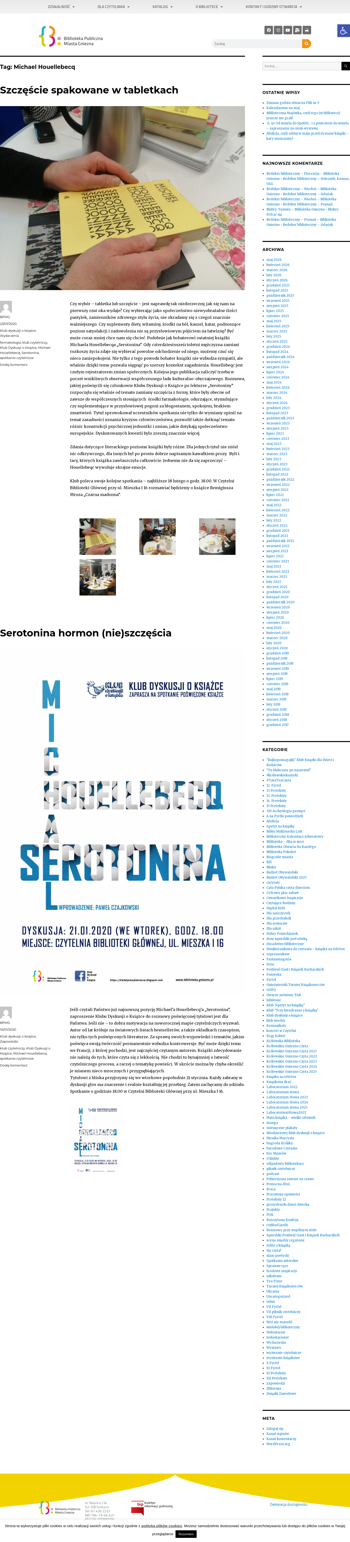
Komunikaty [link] (276, 1026)
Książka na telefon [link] (281, 1077)
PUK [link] (269, 1215)
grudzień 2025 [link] (277, 285)
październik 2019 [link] (279, 663)
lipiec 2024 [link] (275, 372)
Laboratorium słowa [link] (282, 1092)
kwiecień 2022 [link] (277, 510)
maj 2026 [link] (273, 260)
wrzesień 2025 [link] (277, 301)
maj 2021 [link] (273, 566)
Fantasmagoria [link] (278, 959)
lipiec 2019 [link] (274, 679)
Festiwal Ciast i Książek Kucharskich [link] (295, 969)
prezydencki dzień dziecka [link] (287, 1204)
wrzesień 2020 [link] (278, 607)
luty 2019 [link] (273, 704)
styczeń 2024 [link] (277, 403)
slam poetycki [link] (277, 1256)
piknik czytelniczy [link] (280, 1169)
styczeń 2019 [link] (276, 709)
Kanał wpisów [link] (277, 1434)
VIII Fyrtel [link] (274, 1317)
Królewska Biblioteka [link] (283, 1041)
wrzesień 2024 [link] (278, 362)
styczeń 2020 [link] (277, 648)
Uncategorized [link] (278, 1296)
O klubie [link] (272, 1158)
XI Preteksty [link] (276, 1373)
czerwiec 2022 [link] (277, 500)
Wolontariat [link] (275, 1332)
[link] (343, 30)
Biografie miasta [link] (279, 857)
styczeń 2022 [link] (277, 525)
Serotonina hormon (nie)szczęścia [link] (86, 633)
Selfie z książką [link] (278, 1245)
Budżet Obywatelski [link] (282, 872)
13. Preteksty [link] (276, 796)
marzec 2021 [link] (276, 577)
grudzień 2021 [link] (277, 531)
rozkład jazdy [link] (277, 1225)
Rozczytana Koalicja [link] (282, 1220)
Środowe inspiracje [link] (281, 1271)
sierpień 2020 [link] (277, 612)
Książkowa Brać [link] (278, 1082)
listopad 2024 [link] (277, 352)
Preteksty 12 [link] (276, 1199)
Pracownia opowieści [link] (283, 1194)
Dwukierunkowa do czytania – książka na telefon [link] (305, 949)
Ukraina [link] (272, 1291)
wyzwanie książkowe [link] (283, 1358)
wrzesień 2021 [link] (277, 546)
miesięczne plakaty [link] (282, 1128)
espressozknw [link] (277, 954)
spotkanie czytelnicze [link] (17, 358)
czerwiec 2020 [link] (277, 623)
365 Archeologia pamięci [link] (285, 811)
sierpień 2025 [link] (277, 306)
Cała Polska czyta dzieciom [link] (288, 888)
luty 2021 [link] (273, 582)
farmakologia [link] (10, 342)
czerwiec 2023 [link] (277, 439)
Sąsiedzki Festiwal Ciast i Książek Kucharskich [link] (303, 1235)
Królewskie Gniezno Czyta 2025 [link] (291, 1072)
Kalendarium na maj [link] (283, 108)
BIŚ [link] (269, 862)
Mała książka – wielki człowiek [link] (290, 1118)
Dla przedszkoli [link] (278, 918)
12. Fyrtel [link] (273, 785)
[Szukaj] (306, 43)
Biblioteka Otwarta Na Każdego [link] (291, 847)
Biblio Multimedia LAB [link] (284, 831)
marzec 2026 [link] (276, 270)
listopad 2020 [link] (277, 597)
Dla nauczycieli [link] (278, 913)
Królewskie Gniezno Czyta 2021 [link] (291, 1051)
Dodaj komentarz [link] (13, 365)
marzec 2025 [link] (276, 331)
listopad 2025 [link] (277, 290)
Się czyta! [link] (273, 1250)
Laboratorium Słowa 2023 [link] (287, 1097)
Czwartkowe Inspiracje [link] (284, 898)
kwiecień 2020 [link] (278, 633)
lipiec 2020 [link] (275, 617)
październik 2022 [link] (280, 479)
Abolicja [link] (272, 821)
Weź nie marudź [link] (279, 1322)
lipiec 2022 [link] (275, 495)
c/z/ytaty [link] (273, 883)
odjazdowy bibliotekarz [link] (285, 1164)
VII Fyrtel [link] (273, 1307)
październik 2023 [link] (280, 418)
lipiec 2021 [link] (274, 556)
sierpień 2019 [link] (277, 674)
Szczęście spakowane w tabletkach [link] (89, 90)
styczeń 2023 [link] (277, 464)
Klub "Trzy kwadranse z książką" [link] (292, 1010)
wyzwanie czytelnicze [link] (283, 1353)
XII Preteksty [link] (276, 1378)
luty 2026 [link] (273, 275)
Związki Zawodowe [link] (281, 1394)
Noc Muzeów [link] (276, 1153)
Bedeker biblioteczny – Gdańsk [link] (308, 194)
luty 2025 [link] (273, 336)
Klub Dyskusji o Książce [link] (18, 347)
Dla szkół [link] (273, 929)
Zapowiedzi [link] (9, 1041)
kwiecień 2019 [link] (277, 694)
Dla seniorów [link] (276, 923)
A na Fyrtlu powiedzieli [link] (284, 816)
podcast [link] (272, 1174)
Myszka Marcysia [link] (280, 1138)
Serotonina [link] (30, 353)
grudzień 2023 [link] (278, 408)
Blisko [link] (271, 867)
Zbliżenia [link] (273, 1388)
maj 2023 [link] (273, 444)
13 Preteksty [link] (276, 791)
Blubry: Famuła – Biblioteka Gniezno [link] (295, 209)
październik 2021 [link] (280, 541)
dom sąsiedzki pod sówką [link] (286, 939)
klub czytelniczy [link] (34, 342)
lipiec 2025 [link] (275, 311)
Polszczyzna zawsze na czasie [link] (290, 1179)
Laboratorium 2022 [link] (282, 1087)
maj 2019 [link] (273, 689)
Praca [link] (271, 1189)
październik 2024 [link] (280, 357)
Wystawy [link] (273, 1348)
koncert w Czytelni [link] (281, 1031)
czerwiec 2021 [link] (277, 561)
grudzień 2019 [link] (277, 653)
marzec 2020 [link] (277, 638)
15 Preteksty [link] (276, 806)
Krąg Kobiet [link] (275, 1036)
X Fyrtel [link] (272, 1363)
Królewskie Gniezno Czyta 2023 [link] (291, 1061)
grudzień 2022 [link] (278, 469)
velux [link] (270, 1302)
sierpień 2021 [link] (277, 551)
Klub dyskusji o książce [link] (18, 330)
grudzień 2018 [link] (277, 715)
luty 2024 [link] (273, 398)
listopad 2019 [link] (276, 658)
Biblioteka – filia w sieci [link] (285, 842)
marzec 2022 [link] (276, 515)
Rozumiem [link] (185, 1534)
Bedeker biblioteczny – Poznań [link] (308, 204)
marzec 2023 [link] (276, 454)
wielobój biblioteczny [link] (283, 1327)
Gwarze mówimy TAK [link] (283, 995)
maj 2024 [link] (274, 382)
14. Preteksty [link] (276, 801)
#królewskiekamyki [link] (282, 775)
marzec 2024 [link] (277, 393)
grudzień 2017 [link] (277, 725)
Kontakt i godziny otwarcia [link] (274, 7)
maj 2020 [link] (274, 628)
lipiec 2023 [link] (275, 433)
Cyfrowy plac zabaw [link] (282, 893)
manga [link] (272, 1123)
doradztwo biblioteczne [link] (285, 944)
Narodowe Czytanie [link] (282, 1148)
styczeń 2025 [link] (276, 342)
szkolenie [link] (274, 1276)
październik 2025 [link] (280, 296)
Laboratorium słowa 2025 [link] (286, 1107)
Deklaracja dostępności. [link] (289, 1504)
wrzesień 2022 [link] (278, 485)
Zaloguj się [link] (274, 1429)
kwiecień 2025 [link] (277, 326)
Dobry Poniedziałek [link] (282, 934)
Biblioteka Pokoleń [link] (281, 852)
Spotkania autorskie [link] (282, 1261)
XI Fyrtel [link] (273, 1368)
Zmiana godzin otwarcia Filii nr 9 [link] (292, 103)
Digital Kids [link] (275, 908)
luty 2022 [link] (273, 520)
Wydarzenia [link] (9, 336)
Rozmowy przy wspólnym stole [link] (291, 1230)
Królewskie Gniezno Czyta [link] (287, 1046)
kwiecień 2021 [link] (277, 571)
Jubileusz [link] (273, 1000)
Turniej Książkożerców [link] (284, 1286)
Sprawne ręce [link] (277, 1266)
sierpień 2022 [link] (277, 490)
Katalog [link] (163, 7)
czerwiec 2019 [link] (277, 684)
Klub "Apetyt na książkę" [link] (285, 1005)
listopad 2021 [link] (277, 536)
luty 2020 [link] (273, 643)
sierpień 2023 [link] (277, 428)
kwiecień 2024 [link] (278, 388)
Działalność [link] (61, 7)
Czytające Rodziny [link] (281, 903)
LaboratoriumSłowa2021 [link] (286, 1113)
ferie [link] (270, 964)
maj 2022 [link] (273, 505)
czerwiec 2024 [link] (277, 377)
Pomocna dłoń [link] (278, 1184)
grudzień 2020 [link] (278, 592)
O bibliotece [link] (209, 7)
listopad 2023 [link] (277, 413)
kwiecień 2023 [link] (277, 449)
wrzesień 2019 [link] (277, 669)
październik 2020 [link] (280, 602)
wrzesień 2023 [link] (278, 423)
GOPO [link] (271, 990)
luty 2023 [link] (273, 459)
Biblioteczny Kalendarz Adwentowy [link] (295, 837)
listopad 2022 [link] (277, 474)
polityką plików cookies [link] (161, 1526)
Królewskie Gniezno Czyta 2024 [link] (291, 1067)
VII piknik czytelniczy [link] (283, 1312)
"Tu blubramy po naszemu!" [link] (288, 770)
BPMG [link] (5, 317)
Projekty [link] (273, 1210)
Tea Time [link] (274, 1281)
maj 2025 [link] (273, 321)
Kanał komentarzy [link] (281, 1439)
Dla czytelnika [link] (114, 7)
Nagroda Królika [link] (279, 1143)
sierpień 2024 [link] (277, 367)
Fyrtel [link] (271, 980)
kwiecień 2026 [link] (277, 265)
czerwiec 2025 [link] (277, 316)
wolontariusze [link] (277, 1337)
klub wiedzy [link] (275, 1021)
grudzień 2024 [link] (278, 347)
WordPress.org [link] (278, 1444)
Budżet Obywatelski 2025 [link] (286, 877)
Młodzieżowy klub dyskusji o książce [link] (295, 1133)
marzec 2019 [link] (276, 699)
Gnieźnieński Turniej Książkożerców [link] (295, 985)
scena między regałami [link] (285, 1240)
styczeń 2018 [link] (276, 720)
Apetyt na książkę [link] (280, 826)
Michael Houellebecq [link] (29, 1053)
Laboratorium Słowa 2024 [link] (287, 1102)
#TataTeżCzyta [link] (278, 780)
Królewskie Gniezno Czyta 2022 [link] (291, 1056)
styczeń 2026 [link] (277, 280)
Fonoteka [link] (273, 975)
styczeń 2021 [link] (276, 587)
